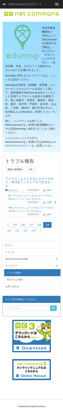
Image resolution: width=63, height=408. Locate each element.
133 (33, 230)
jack (47, 190)
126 (23, 225)
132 (25, 230)
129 (47, 225)
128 (39, 225)
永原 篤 (49, 202)
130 (9, 230)
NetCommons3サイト (18, 145)
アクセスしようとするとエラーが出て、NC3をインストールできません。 (29, 182)
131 (17, 230)
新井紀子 (29, 66)
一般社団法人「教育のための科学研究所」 (48, 55)
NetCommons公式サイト (25, 4)
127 (31, 225)
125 (15, 225)
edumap (10, 70)
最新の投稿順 (15, 169)
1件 (31, 169)
